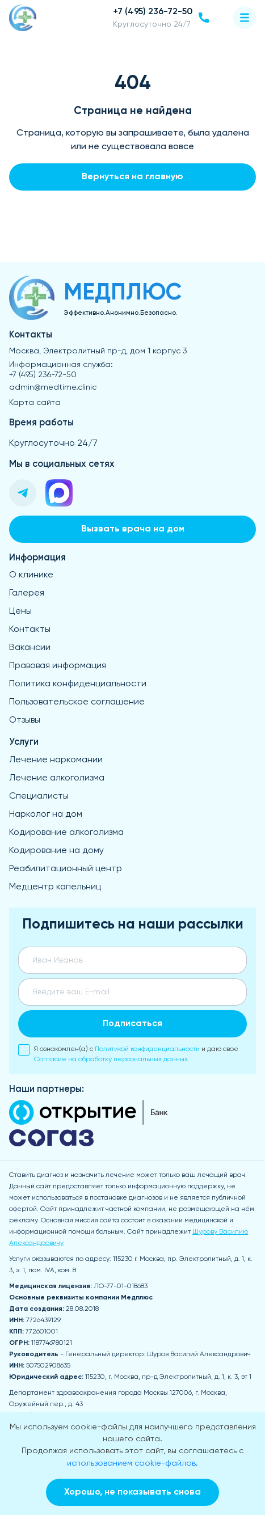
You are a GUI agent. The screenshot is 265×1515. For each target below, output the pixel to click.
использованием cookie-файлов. (132, 1463)
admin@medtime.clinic (52, 387)
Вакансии (30, 647)
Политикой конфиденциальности (147, 1049)
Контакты (30, 629)
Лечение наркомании (56, 760)
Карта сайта (35, 403)
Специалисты (39, 796)
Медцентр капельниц (55, 887)
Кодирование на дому (56, 850)
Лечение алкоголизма (56, 778)
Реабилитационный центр (65, 868)
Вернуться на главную (132, 177)
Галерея (26, 593)
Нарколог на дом (45, 814)
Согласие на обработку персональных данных (111, 1059)
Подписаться (132, 1023)
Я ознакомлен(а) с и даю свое (128, 1053)
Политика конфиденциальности (77, 684)
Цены (20, 611)
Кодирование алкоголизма (66, 832)
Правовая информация (57, 665)
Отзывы (24, 720)
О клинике (31, 575)
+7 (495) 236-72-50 (43, 375)
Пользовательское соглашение (77, 702)
